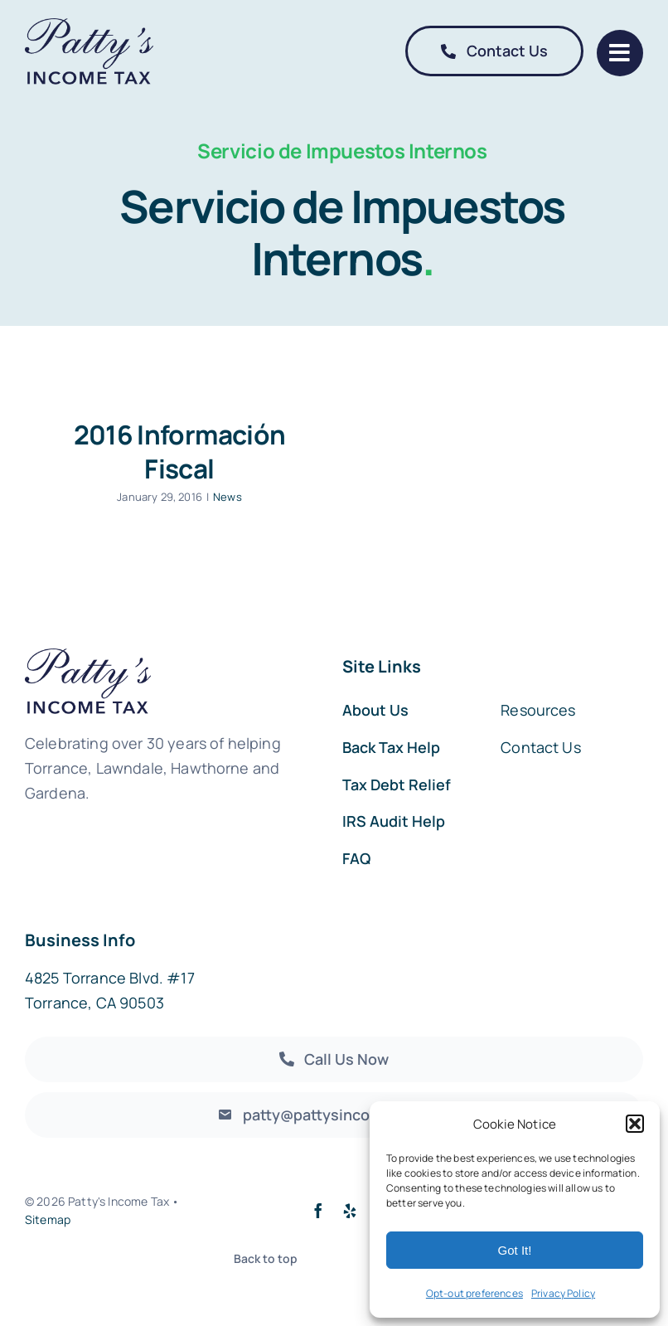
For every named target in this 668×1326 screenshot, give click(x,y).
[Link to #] (620, 53)
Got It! (515, 1250)
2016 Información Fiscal (180, 451)
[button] (635, 1123)
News (227, 496)
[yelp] (349, 1210)
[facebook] (318, 1210)
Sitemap (47, 1219)
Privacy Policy (563, 1293)
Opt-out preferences (474, 1293)
